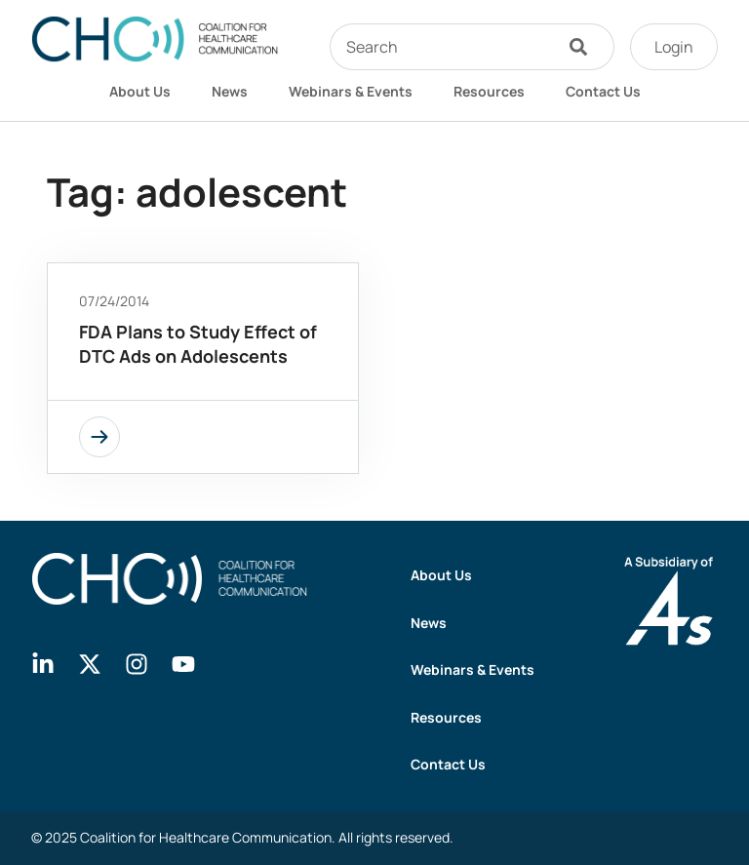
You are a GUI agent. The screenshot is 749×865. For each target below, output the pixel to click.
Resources (489, 91)
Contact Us (603, 91)
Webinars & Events (351, 91)
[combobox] (441, 46)
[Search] (583, 46)
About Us (140, 91)
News (230, 91)
